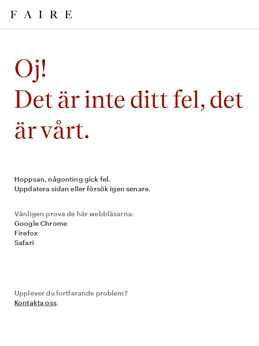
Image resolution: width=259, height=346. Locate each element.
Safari (24, 242)
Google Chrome (40, 223)
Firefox (26, 233)
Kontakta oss (35, 302)
